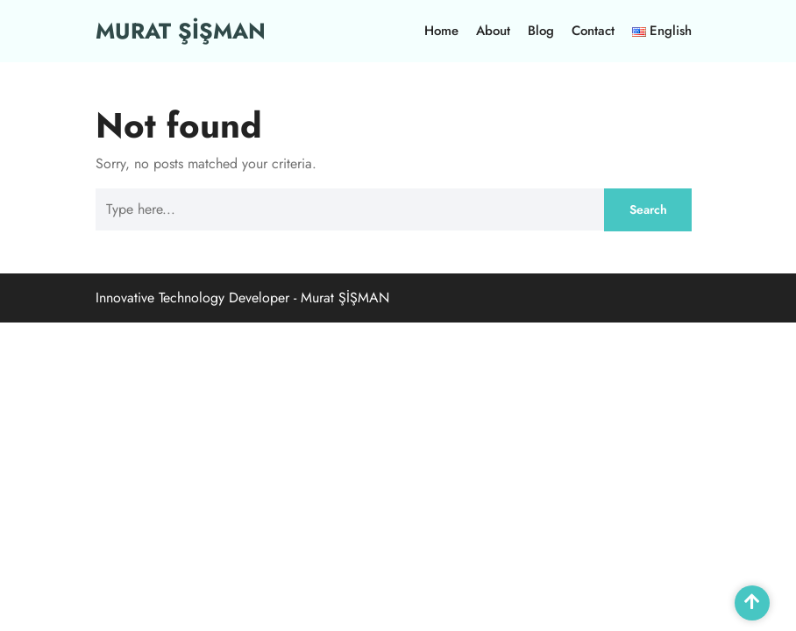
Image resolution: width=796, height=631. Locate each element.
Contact (593, 30)
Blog (541, 30)
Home (441, 30)
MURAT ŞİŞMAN (181, 30)
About (493, 30)
